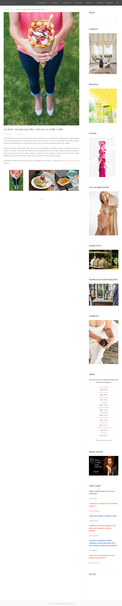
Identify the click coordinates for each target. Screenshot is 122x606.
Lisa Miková (103, 422)
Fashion (54, 3)
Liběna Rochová (104, 392)
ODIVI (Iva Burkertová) (103, 427)
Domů (5, 9)
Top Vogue (7, 3)
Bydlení (89, 3)
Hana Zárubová (104, 417)
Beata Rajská (103, 412)
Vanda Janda (104, 397)
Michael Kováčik (103, 407)
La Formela (103, 402)
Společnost (41, 3)
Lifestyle (66, 3)
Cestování (79, 3)
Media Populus (69, 603)
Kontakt (109, 3)
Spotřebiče (11, 9)
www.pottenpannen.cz (71, 160)
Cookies (100, 3)
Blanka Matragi (104, 387)
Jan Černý (104, 432)
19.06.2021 (8, 134)
